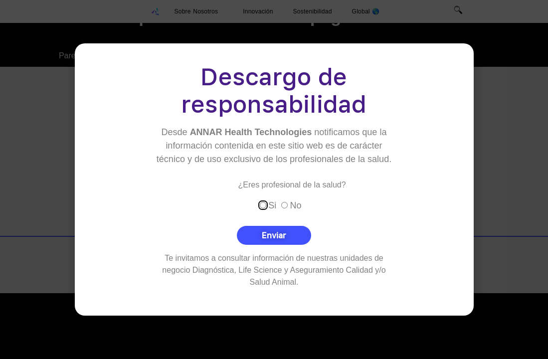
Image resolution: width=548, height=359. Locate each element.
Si (272, 205)
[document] (274, 179)
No (296, 205)
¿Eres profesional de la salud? (292, 184)
